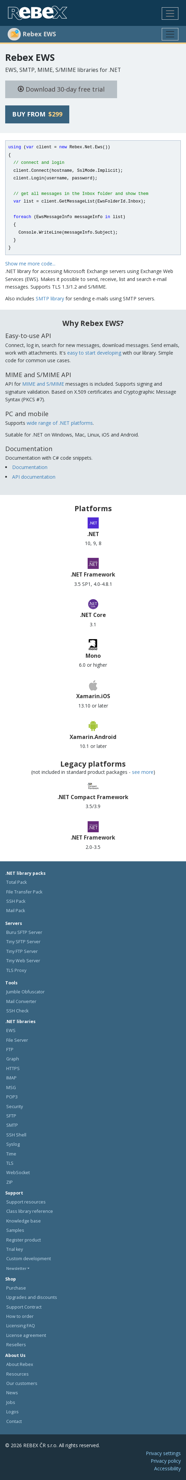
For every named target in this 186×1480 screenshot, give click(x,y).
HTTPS (13, 1068)
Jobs (10, 1402)
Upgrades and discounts (31, 1297)
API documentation (33, 477)
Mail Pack (15, 911)
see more (142, 772)
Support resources (26, 1202)
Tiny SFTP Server (23, 942)
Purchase (16, 1288)
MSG (11, 1087)
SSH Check (17, 1011)
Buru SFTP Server (24, 932)
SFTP (11, 1116)
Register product (23, 1240)
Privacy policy (166, 1461)
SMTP (12, 1125)
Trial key (14, 1249)
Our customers (21, 1383)
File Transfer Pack (24, 892)
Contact (14, 1421)
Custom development (28, 1259)
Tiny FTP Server (22, 951)
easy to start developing (94, 352)
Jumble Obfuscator (25, 992)
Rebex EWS (30, 57)
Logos (12, 1412)
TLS (10, 1163)
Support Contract (24, 1307)
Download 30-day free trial (61, 89)
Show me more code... (30, 263)
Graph (12, 1059)
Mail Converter (21, 1001)
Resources (17, 1374)
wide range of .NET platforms (60, 423)
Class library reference (29, 1211)
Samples (15, 1230)
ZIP (9, 1182)
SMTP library (50, 298)
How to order (20, 1316)
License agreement (26, 1335)
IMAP (11, 1078)
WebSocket (18, 1172)
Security (14, 1106)
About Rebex (19, 1364)
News (12, 1393)
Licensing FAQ (20, 1326)
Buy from (37, 114)
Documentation (29, 467)
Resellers (16, 1345)
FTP (10, 1049)
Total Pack (16, 882)
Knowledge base (23, 1221)
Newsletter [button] (16, 1268)
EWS (11, 1030)
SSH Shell (16, 1135)
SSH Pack (15, 901)
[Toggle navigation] (170, 13)
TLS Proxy (16, 970)
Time (11, 1154)
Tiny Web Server (23, 961)
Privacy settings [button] (163, 1453)
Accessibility (167, 1468)
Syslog (13, 1144)
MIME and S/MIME (43, 384)
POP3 (12, 1097)
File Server (17, 1040)
